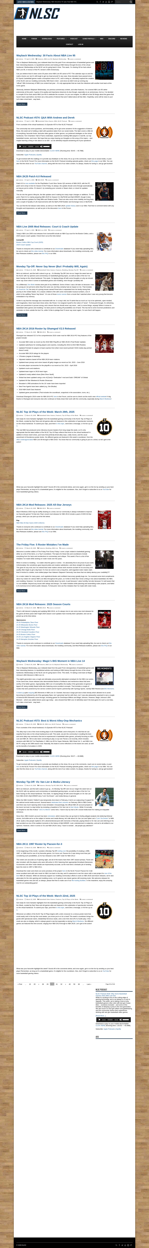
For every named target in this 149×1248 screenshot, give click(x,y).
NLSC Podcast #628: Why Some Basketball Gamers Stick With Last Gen (111, 995)
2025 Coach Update (23, 245)
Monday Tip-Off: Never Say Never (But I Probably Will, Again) (52, 266)
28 (43, 984)
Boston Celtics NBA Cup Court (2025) (29, 242)
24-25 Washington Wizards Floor (28, 627)
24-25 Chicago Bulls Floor (25, 630)
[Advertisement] (90, 27)
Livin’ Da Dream (102, 818)
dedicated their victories (59, 802)
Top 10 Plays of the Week (70, 415)
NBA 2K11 (42, 847)
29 (47, 984)
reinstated (51, 816)
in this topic (60, 424)
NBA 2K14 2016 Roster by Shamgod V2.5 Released (46, 328)
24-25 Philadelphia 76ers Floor (27, 622)
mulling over (61, 851)
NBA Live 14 (50, 664)
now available (30, 183)
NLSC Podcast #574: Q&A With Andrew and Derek (45, 117)
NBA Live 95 (48, 59)
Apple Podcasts (29, 155)
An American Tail (22, 289)
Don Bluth (31, 285)
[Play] (20, 146)
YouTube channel (41, 163)
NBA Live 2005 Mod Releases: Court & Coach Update (47, 226)
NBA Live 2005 (42, 230)
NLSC (24, 1245)
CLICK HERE (55, 151)
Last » (89, 984)
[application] (34, 146)
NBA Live (55, 548)
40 (70, 984)
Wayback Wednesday (59, 59)
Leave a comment (75, 59)
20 (34, 984)
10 (30, 984)
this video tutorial (37, 251)
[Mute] (41, 146)
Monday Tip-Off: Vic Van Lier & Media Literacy (43, 782)
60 (79, 984)
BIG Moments (109, 689)
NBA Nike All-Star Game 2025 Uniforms (30, 523)
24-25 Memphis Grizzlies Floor (27, 639)
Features (40, 59)
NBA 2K (41, 724)
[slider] (30, 146)
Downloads (59, 249)
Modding (65, 270)
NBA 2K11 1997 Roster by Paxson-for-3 (39, 844)
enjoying (31, 693)
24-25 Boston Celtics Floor (25, 634)
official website (101, 396)
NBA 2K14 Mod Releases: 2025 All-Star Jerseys (44, 504)
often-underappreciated (24, 440)
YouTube (106, 489)
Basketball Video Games (45, 121)
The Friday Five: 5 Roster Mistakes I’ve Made (42, 544)
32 (61, 984)
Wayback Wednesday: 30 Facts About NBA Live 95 (45, 55)
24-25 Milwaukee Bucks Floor (26, 625)
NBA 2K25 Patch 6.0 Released (33, 176)
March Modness (105, 399)
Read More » (21, 104)
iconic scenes (62, 294)
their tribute (75, 807)
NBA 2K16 (42, 608)
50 (74, 984)
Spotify (39, 155)
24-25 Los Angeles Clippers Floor (28, 637)
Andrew (20, 59)
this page (94, 161)
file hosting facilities (79, 880)
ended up (20, 693)
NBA (55, 121)
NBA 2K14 (42, 332)
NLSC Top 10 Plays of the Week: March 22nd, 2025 (45, 895)
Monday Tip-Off (73, 270)
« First (20, 984)
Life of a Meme (44, 810)
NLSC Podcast (62, 121)
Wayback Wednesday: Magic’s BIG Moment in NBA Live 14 (50, 661)
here (18, 161)
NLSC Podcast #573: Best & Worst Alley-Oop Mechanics (49, 720)
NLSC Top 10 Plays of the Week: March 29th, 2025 (45, 412)
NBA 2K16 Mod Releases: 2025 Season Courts (43, 604)
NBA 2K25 (41, 180)
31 (57, 984)
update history (70, 206)
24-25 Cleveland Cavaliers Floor (27, 632)
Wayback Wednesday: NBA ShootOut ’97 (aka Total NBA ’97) (56, 2)
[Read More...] (101, 1016)
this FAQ (45, 253)
